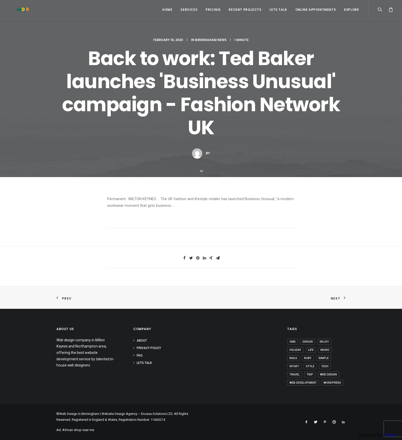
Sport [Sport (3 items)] (294, 366)
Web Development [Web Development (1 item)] (303, 382)
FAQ (140, 355)
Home (167, 9)
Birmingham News (211, 40)
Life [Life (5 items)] (311, 350)
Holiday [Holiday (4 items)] (295, 350)
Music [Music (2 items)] (324, 350)
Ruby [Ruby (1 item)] (307, 358)
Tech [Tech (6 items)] (324, 366)
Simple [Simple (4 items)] (323, 358)
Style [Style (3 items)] (310, 366)
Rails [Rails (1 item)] (293, 358)
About (142, 340)
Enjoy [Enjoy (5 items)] (324, 341)
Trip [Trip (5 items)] (310, 374)
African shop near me (78, 430)
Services (188, 9)
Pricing (213, 9)
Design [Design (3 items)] (308, 341)
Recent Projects (245, 9)
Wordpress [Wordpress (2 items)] (332, 382)
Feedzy (390, 435)
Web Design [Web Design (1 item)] (328, 374)
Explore (351, 9)
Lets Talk (278, 9)
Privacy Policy (149, 348)
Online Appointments (315, 9)
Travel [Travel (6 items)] (294, 374)
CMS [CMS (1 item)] (292, 341)
